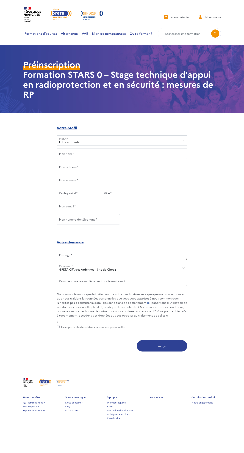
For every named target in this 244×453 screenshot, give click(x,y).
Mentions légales (116, 402)
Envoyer (162, 346)
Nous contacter (176, 17)
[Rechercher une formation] (185, 33)
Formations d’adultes (40, 33)
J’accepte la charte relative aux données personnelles (93, 326)
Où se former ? (141, 33)
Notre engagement (202, 402)
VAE (85, 33)
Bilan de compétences (109, 33)
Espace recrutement (34, 410)
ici (148, 302)
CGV (110, 406)
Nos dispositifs (31, 406)
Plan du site (113, 418)
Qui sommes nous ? (34, 402)
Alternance (69, 33)
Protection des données (120, 410)
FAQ (67, 406)
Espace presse (73, 410)
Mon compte (209, 17)
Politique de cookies (118, 414)
